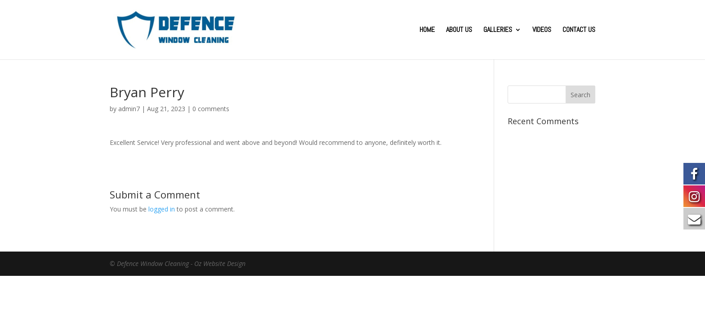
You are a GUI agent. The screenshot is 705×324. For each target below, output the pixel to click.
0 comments (210, 108)
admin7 (129, 108)
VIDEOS (541, 30)
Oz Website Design (219, 263)
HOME (427, 30)
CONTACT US (578, 30)
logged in (161, 209)
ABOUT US (459, 30)
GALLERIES (497, 30)
